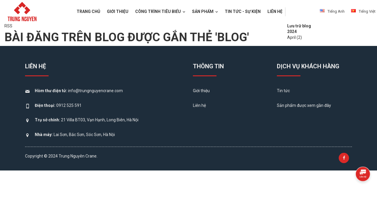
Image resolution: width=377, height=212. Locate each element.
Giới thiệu (117, 11)
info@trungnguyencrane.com (95, 90)
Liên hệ (274, 11)
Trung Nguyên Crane (78, 156)
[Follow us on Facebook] (344, 158)
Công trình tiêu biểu (160, 11)
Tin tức (283, 90)
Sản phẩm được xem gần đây (304, 105)
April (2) (294, 37)
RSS (8, 26)
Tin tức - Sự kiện (243, 11)
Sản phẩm (205, 11)
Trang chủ (88, 11)
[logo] (22, 11)
